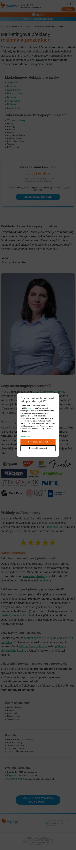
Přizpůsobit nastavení (38, 448)
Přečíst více (25, 437)
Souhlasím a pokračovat (38, 442)
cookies (31, 408)
